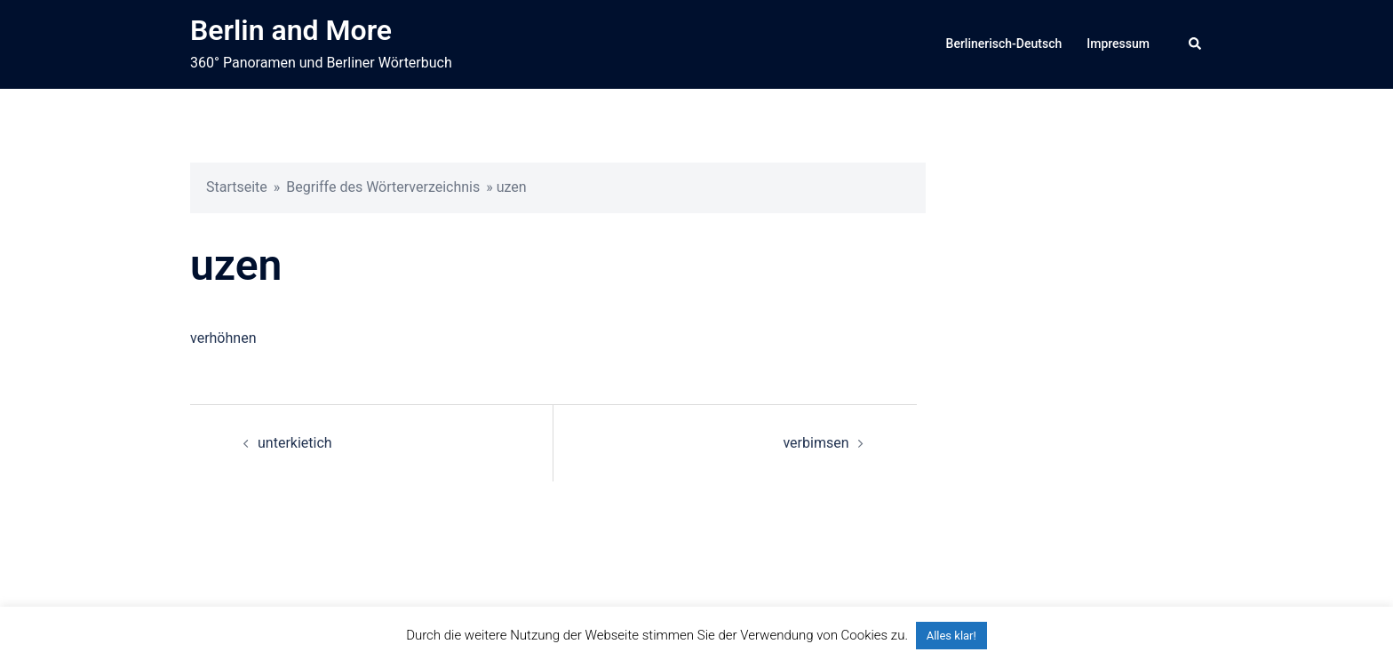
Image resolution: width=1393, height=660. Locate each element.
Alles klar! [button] (951, 635)
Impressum (1118, 43)
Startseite (236, 187)
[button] (1196, 44)
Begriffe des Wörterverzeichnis (383, 187)
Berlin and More (291, 30)
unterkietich (295, 442)
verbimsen (815, 442)
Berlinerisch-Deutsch (1004, 43)
